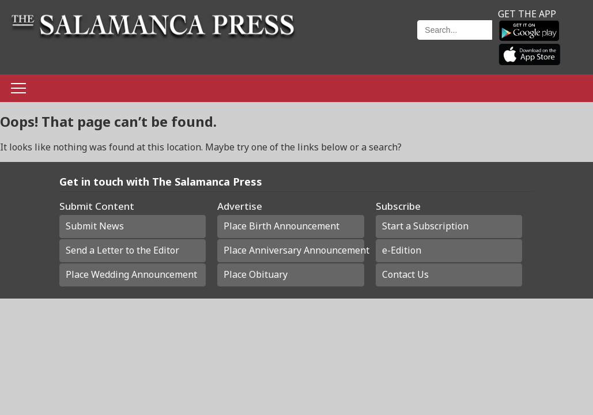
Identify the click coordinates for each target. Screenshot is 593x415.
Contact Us (405, 274)
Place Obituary (256, 274)
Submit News (95, 226)
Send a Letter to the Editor (122, 250)
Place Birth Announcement (281, 226)
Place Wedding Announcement (131, 274)
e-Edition (401, 250)
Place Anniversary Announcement (294, 250)
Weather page (362, 43)
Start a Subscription (425, 226)
